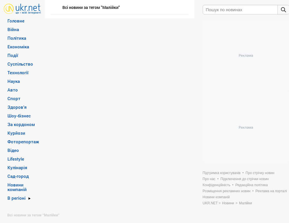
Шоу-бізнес (19, 115)
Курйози (16, 133)
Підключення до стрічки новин (245, 179)
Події (12, 55)
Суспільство (20, 64)
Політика (16, 38)
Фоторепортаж (23, 141)
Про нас (209, 179)
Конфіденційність (216, 185)
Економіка (18, 46)
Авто (12, 89)
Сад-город (18, 176)
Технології (17, 72)
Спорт (13, 98)
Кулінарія (17, 167)
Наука (13, 81)
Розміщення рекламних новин (226, 191)
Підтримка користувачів (222, 173)
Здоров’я (17, 107)
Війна (13, 29)
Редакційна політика (251, 185)
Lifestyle (15, 159)
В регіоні (16, 198)
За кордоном (21, 124)
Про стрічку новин (260, 173)
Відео (13, 150)
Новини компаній (17, 187)
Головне (15, 20)
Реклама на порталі (271, 191)
